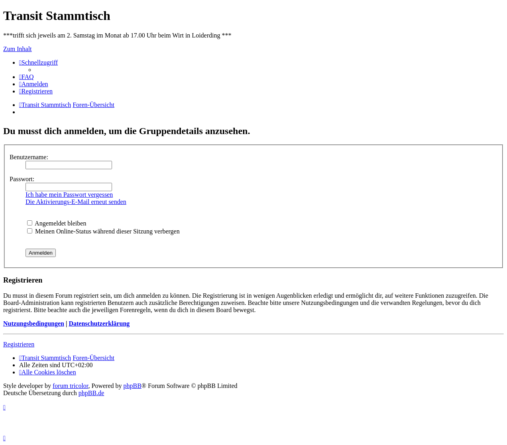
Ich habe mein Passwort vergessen (69, 194)
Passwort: (22, 179)
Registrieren (18, 344)
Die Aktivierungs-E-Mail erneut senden (76, 201)
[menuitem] (26, 76)
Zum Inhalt (17, 48)
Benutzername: (29, 157)
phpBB (132, 385)
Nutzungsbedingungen (33, 323)
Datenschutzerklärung (99, 323)
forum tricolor (70, 385)
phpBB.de (91, 393)
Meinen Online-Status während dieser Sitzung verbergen (103, 231)
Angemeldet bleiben (56, 223)
